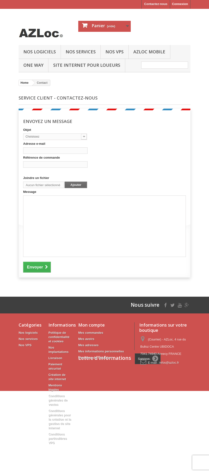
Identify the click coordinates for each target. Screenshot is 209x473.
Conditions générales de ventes (58, 400)
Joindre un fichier (36, 178)
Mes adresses (88, 345)
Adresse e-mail (34, 143)
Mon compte (91, 325)
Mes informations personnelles (101, 351)
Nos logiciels (39, 52)
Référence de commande (41, 157)
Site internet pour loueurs (86, 65)
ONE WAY (33, 65)
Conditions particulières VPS (57, 438)
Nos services (81, 52)
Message (29, 192)
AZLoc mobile (149, 52)
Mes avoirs (86, 339)
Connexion (180, 4)
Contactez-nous (155, 4)
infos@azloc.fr (169, 362)
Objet (27, 130)
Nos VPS (114, 52)
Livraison (55, 358)
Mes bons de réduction (95, 357)
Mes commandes (90, 332)
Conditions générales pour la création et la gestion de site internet (59, 419)
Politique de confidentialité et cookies (58, 337)
